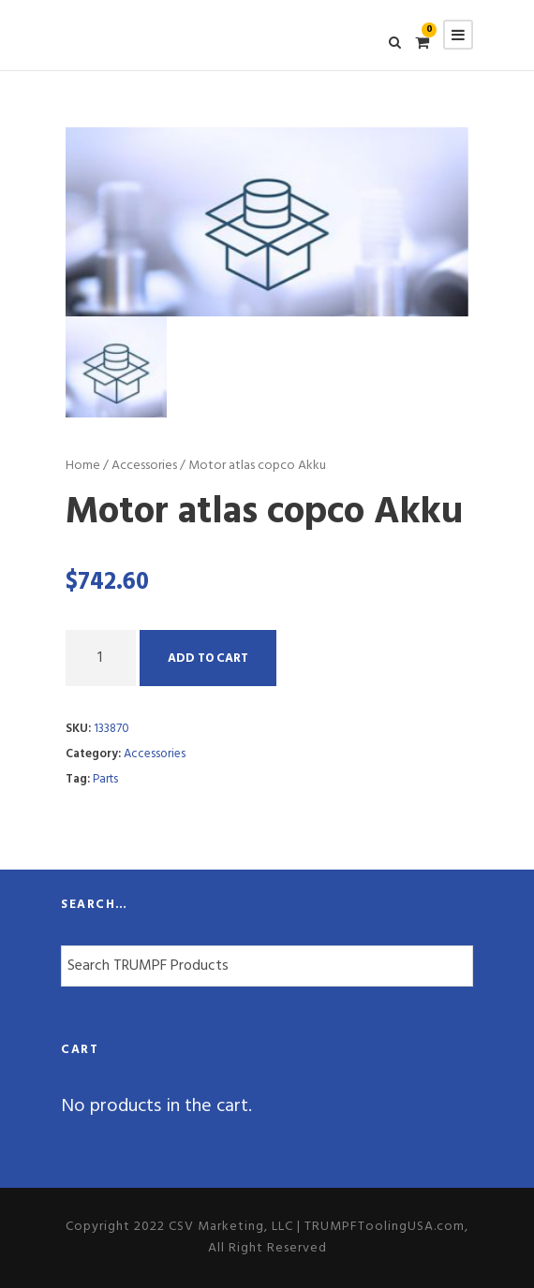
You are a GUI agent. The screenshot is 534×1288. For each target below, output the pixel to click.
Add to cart (208, 658)
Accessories (144, 465)
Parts (105, 779)
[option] (267, 221)
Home (83, 465)
